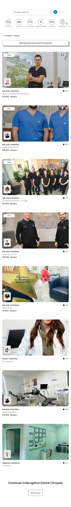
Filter (51, 12)
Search (55, 12)
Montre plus (36, 493)
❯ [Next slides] (67, 23)
